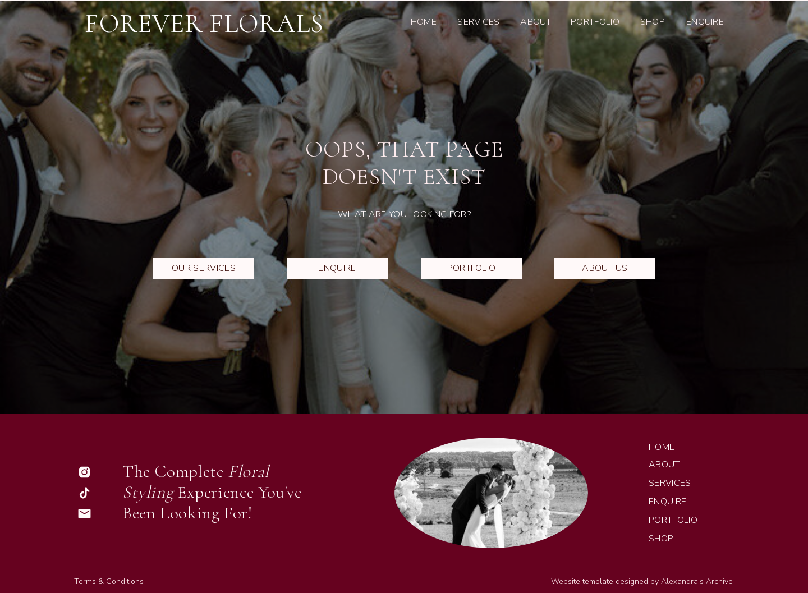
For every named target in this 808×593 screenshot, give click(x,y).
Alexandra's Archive (697, 581)
